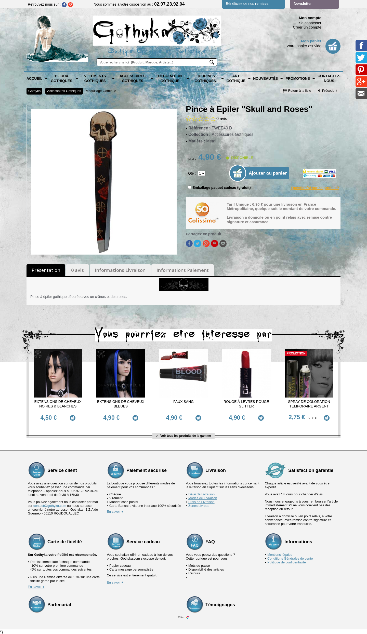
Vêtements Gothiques (95, 78)
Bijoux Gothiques (61, 78)
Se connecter (310, 23)
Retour (297, 91)
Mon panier (311, 41)
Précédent (327, 91)
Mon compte (310, 18)
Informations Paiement (182, 270)
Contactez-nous (329, 78)
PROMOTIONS (297, 78)
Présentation (46, 270)
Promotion (296, 353)
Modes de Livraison (202, 497)
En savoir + (115, 510)
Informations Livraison (120, 270)
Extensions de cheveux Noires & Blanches (58, 404)
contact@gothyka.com (49, 505)
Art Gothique (235, 78)
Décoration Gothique (170, 78)
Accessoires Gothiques (133, 78)
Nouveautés (265, 78)
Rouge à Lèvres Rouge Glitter (246, 404)
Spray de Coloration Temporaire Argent (309, 404)
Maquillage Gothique (101, 91)
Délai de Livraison (201, 493)
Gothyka (34, 91)
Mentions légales (279, 554)
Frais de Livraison (201, 501)
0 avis (77, 270)
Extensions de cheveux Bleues (120, 404)
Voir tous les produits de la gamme (183, 435)
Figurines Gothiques (205, 78)
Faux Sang (183, 402)
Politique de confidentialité (286, 561)
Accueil (34, 78)
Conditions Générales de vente (290, 557)
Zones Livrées (198, 505)
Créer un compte (307, 27)
